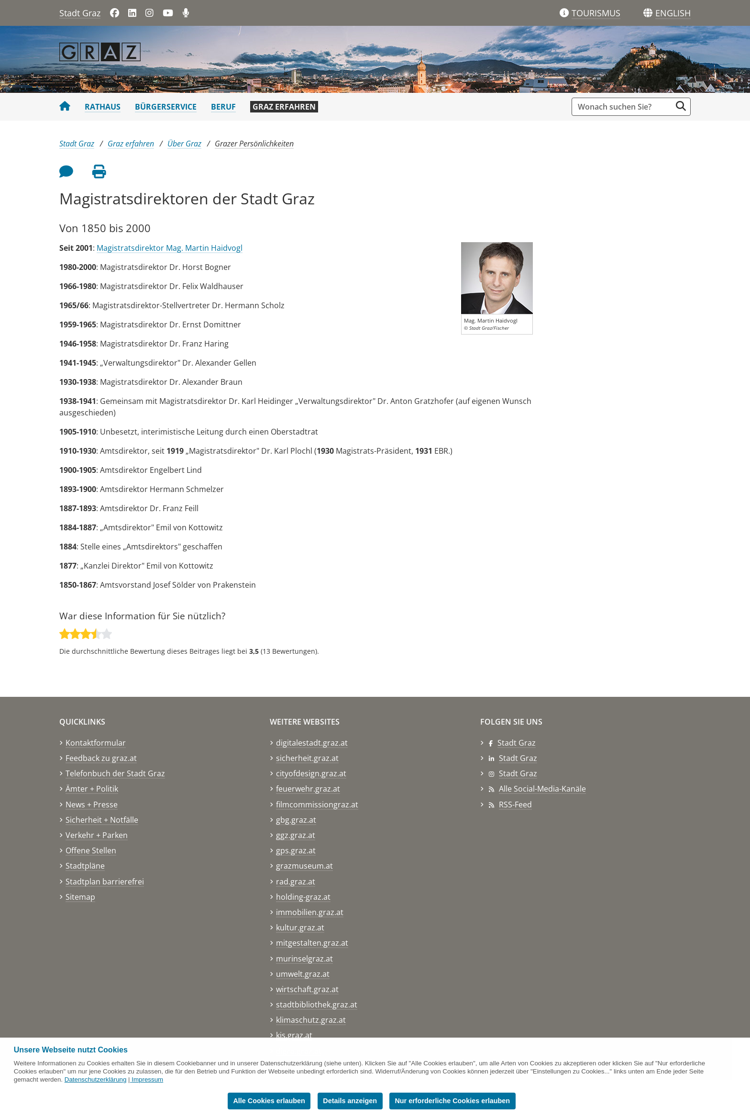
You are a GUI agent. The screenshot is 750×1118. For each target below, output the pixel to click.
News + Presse (92, 804)
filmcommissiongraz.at (317, 804)
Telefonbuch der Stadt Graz (115, 773)
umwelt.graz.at (303, 974)
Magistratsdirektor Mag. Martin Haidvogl (170, 248)
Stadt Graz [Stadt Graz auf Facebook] (516, 743)
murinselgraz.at (304, 958)
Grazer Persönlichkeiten (254, 143)
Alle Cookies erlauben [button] (269, 1101)
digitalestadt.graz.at (312, 743)
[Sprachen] (647, 13)
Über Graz (184, 143)
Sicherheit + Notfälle (102, 820)
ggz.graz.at (295, 835)
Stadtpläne (85, 866)
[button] (673, 13)
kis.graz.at (294, 1035)
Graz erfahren (284, 106)
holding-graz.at (303, 897)
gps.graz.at (296, 850)
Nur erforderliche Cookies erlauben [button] (452, 1101)
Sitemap (80, 897)
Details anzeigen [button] (350, 1101)
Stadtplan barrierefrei (105, 881)
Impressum (147, 1079)
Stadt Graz (79, 13)
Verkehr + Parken (97, 835)
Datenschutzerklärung (96, 1079)
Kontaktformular (96, 743)
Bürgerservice (166, 106)
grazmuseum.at (304, 866)
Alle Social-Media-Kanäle (542, 788)
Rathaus (103, 106)
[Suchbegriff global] (624, 106)
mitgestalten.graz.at (312, 943)
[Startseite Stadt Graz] (64, 106)
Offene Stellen (91, 850)
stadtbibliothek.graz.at (316, 1004)
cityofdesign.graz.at (311, 773)
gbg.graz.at (296, 820)
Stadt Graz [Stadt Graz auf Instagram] (518, 773)
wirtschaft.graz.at (307, 989)
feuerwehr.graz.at (308, 788)
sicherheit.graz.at (307, 758)
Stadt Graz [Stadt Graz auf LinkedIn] (518, 758)
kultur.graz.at (300, 927)
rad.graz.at (295, 881)
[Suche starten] (681, 106)
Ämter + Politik (92, 788)
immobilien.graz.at (309, 912)
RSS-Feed (515, 804)
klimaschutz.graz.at (311, 1020)
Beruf (223, 106)
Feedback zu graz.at (101, 758)
